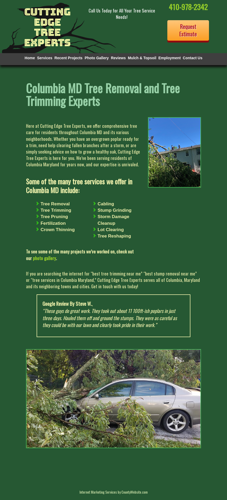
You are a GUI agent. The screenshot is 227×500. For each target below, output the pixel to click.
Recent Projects (68, 58)
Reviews (118, 58)
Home (30, 58)
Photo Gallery (97, 58)
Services (45, 58)
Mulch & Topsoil (142, 58)
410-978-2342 (188, 6)
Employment (169, 58)
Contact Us (192, 58)
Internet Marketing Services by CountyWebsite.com (114, 492)
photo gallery (44, 258)
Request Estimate (188, 30)
